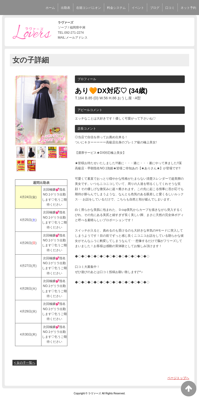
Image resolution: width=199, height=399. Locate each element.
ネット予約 (188, 8)
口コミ (170, 8)
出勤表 (65, 8)
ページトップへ (178, 378)
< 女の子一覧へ (24, 363)
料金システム (116, 8)
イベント (138, 8)
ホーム (50, 8)
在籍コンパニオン (88, 8)
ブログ (154, 8)
